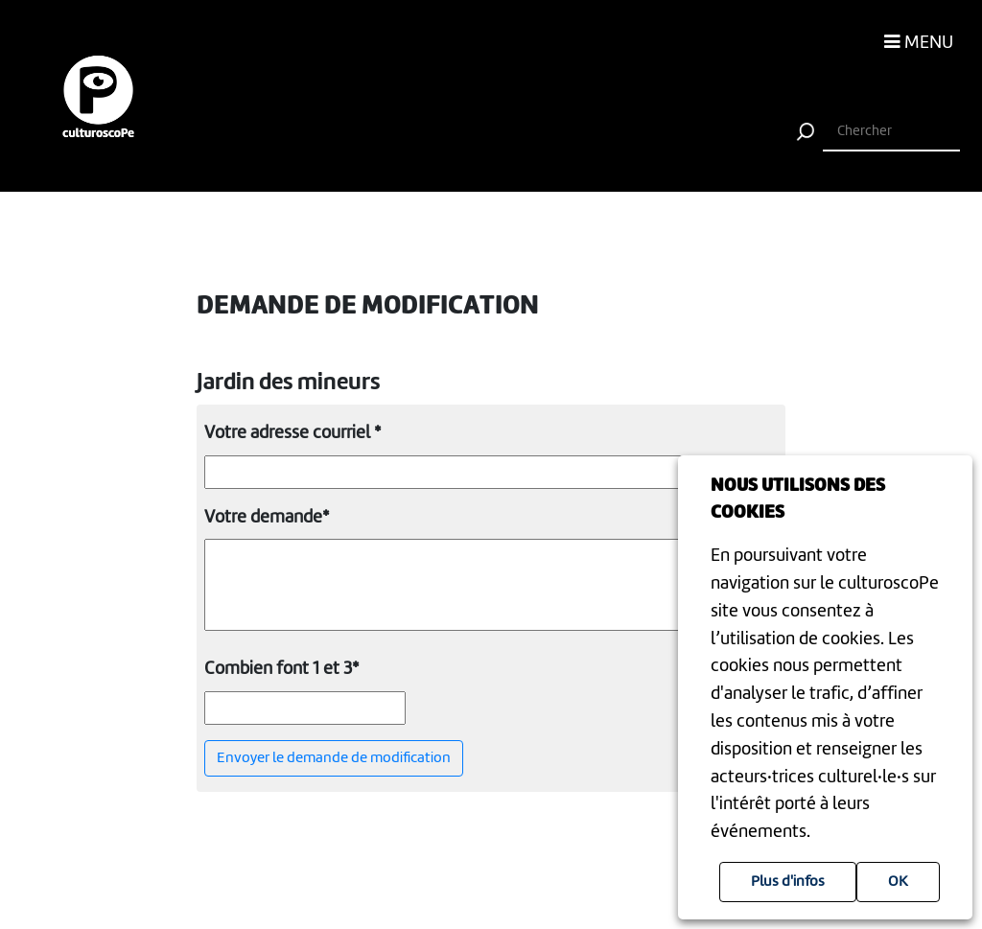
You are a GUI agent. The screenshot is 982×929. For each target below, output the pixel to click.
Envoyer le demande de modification (334, 758)
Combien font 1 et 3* (281, 669)
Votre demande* (266, 517)
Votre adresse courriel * (292, 433)
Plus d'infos (788, 882)
